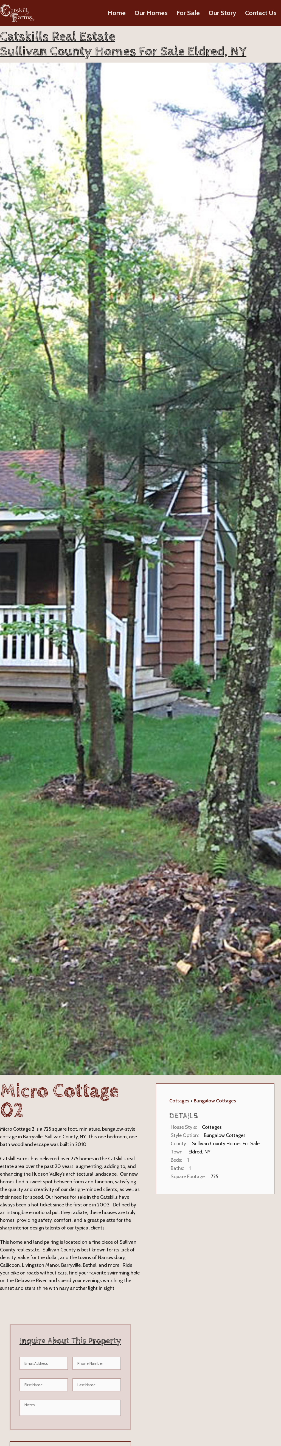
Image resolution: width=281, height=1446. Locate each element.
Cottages (179, 1101)
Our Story (222, 13)
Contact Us (261, 13)
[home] (17, 13)
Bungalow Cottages (215, 1101)
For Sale (188, 13)
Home (117, 13)
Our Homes (151, 13)
